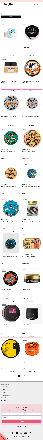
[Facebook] (23, 426)
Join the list (21, 421)
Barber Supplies (5, 386)
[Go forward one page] (25, 376)
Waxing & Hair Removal (7, 395)
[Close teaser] (7, 438)
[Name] (21, 414)
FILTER (11, 16)
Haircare (4, 393)
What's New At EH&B (5, 1)
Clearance (4, 390)
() (40, 4)
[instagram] (25, 426)
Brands (4, 389)
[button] (3, 436)
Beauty (4, 387)
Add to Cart (11, 55)
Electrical (4, 392)
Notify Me (11, 90)
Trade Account (39, 1)
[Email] (21, 417)
